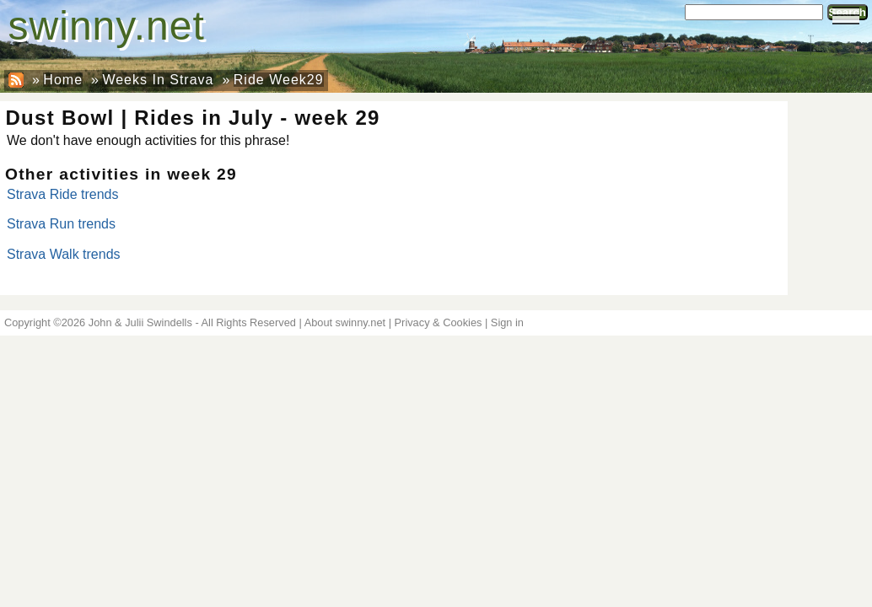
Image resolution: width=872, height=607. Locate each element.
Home (63, 80)
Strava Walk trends (64, 254)
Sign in (507, 322)
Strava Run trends (61, 224)
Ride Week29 (279, 80)
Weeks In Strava (157, 80)
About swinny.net (345, 322)
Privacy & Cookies (438, 322)
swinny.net (106, 25)
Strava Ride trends (63, 194)
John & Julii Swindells (140, 322)
